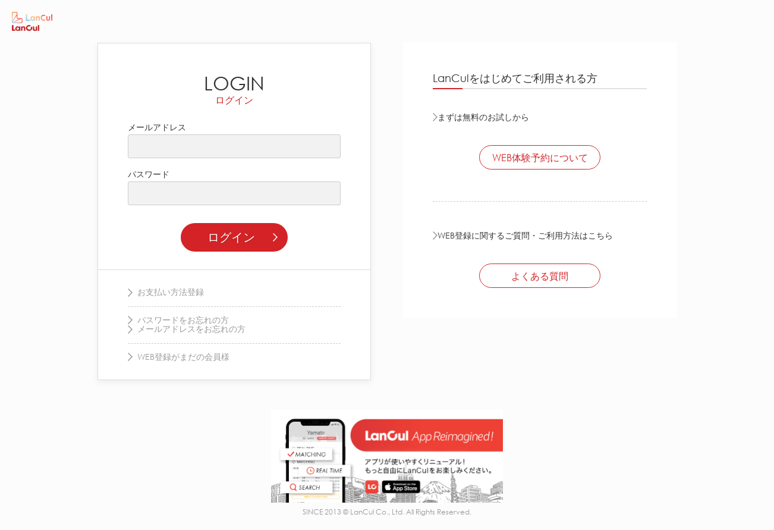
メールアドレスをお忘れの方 (191, 328)
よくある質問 (539, 275)
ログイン (231, 237)
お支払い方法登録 (170, 291)
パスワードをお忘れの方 (183, 319)
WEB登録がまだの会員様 (183, 356)
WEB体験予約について (540, 157)
